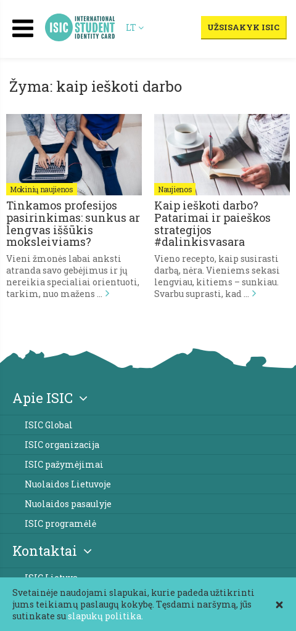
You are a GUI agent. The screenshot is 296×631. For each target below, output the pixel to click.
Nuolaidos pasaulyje (68, 504)
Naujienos (175, 189)
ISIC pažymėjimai (64, 464)
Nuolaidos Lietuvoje (68, 484)
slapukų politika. (105, 616)
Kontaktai (52, 551)
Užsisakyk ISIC (243, 27)
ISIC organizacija (62, 444)
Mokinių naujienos (41, 189)
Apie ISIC (50, 398)
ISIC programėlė (60, 523)
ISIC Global (49, 425)
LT (135, 27)
